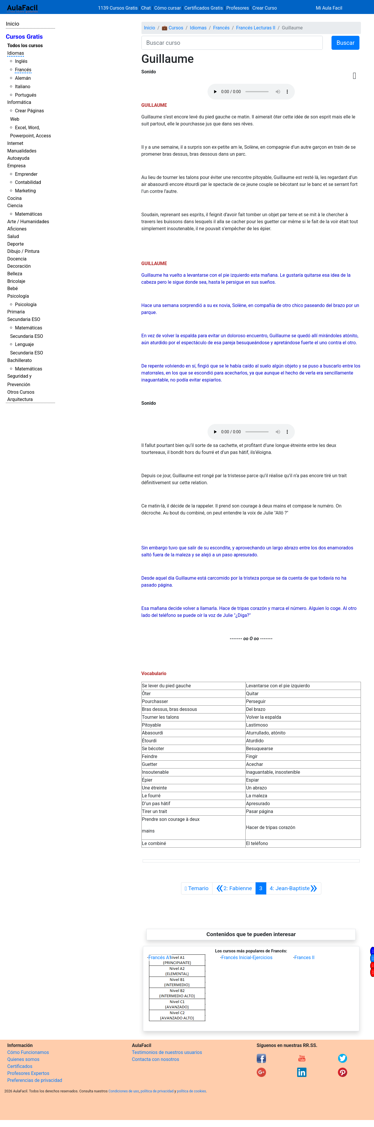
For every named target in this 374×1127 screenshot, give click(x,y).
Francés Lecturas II (255, 28)
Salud (13, 236)
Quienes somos (23, 1059)
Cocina (14, 198)
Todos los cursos (25, 45)
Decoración (19, 266)
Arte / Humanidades (28, 221)
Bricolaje (16, 281)
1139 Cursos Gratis (118, 8)
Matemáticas (28, 214)
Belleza (14, 273)
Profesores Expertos (28, 1073)
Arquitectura (20, 399)
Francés (23, 69)
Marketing (25, 191)
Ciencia (15, 205)
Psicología (18, 296)
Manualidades (21, 151)
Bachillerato (19, 360)
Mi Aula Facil (329, 8)
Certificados (19, 1066)
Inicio (12, 23)
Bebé (12, 288)
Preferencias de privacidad (34, 1080)
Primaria (16, 312)
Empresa (16, 165)
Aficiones (16, 229)
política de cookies (191, 1091)
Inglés (21, 61)
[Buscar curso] (232, 43)
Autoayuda (18, 158)
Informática (19, 102)
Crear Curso (264, 8)
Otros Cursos (20, 392)
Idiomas (15, 53)
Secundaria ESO (23, 319)
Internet (15, 143)
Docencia (16, 259)
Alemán (23, 78)
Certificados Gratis (203, 8)
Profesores (237, 8)
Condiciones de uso (124, 1091)
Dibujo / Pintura (23, 251)
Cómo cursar (167, 8)
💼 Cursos (172, 28)
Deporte (15, 244)
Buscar (345, 42)
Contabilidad (28, 182)
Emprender (26, 174)
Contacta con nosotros (155, 1059)
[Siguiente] (293, 888)
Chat (146, 8)
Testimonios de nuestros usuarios (167, 1052)
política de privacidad (157, 1091)
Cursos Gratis (24, 36)
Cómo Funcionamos (28, 1052)
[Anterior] (234, 888)
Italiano (22, 86)
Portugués (25, 95)
